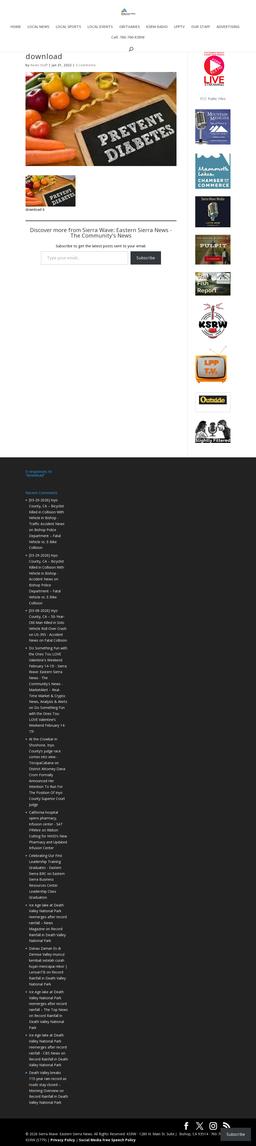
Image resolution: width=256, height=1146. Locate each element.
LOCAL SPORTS (68, 27)
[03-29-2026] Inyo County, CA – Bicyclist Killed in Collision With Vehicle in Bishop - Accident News (46, 566)
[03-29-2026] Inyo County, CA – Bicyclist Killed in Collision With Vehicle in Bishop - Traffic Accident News (46, 511)
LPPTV (179, 27)
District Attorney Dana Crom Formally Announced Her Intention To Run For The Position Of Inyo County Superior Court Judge (47, 786)
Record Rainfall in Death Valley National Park (47, 934)
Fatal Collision (55, 639)
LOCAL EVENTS (100, 27)
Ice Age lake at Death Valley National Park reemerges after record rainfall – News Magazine (48, 916)
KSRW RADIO (157, 27)
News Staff (39, 65)
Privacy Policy (62, 1139)
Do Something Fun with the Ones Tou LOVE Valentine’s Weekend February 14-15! (47, 719)
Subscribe (145, 258)
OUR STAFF (200, 27)
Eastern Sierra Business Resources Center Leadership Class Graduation (47, 885)
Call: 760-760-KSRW (127, 38)
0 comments (86, 65)
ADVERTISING (228, 27)
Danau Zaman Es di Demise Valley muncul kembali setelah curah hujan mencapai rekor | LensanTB (48, 959)
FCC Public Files (213, 98)
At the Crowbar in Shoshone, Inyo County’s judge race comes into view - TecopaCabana (45, 750)
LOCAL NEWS (38, 27)
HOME (15, 27)
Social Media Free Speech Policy (107, 1139)
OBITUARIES (129, 27)
